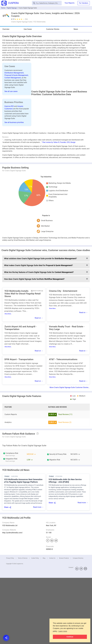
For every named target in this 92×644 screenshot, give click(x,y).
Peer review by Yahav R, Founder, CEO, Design (59, 147)
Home (3, 8)
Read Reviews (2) (64, 427)
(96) (26, 19)
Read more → (38, 511)
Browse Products (64, 562)
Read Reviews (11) (65, 419)
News (76, 29)
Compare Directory (78, 562)
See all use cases (11, 91)
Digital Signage (12, 8)
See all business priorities (14, 122)
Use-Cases (28, 29)
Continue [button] (70, 637)
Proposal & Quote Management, (16, 75)
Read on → (39, 322)
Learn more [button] (62, 631)
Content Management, (13, 78)
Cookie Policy (35, 562)
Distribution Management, (14, 73)
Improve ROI (9, 106)
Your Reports (69, 3)
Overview (5, 29)
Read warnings (10, 460)
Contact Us (52, 562)
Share (6, 512)
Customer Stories (52, 29)
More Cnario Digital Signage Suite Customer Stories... (70, 392)
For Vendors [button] (83, 3)
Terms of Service (22, 562)
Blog (44, 562)
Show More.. (8, 318)
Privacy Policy (10, 562)
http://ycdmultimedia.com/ (12, 537)
